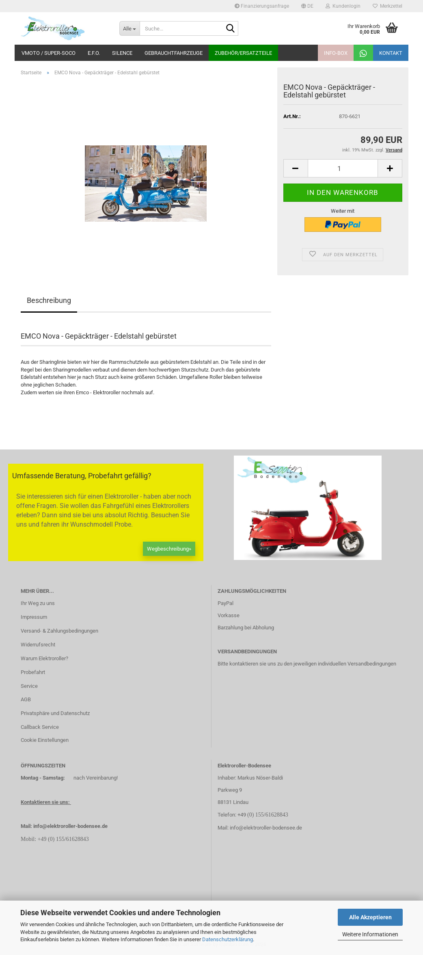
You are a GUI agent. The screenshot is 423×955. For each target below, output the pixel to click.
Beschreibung (49, 300)
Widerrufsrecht (38, 645)
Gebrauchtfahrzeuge (174, 53)
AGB (26, 699)
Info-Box (335, 53)
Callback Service (40, 727)
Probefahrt (33, 672)
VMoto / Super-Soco (49, 53)
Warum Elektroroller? (44, 658)
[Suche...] (129, 28)
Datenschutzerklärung (227, 939)
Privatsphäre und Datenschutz (55, 713)
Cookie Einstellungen (45, 740)
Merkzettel (387, 6)
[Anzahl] (343, 168)
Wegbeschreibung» (169, 549)
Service (29, 686)
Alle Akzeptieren (370, 917)
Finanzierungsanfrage (262, 6)
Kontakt (390, 53)
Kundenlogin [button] (343, 6)
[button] (307, 6)
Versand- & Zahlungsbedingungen (59, 631)
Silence (122, 53)
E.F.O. (94, 53)
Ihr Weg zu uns (38, 603)
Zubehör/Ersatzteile (243, 53)
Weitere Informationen (370, 934)
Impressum (34, 617)
